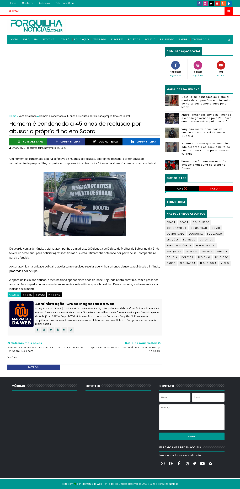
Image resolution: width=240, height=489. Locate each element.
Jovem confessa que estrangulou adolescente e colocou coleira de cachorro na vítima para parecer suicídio (206, 148)
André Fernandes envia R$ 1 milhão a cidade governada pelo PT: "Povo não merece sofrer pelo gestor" (207, 118)
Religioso (167, 39)
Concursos (201, 222)
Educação (81, 39)
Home (13, 116)
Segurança (188, 263)
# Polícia (27, 294)
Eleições (173, 239)
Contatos (27, 3)
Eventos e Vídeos (179, 245)
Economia (196, 233)
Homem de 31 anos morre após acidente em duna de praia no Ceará (204, 165)
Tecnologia (200, 39)
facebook (33, 367)
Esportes (117, 39)
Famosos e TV (205, 245)
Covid (216, 228)
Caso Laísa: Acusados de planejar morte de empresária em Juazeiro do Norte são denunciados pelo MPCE (206, 102)
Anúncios (44, 3)
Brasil (171, 222)
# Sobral (40, 294)
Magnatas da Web (92, 483)
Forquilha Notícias (168, 483)
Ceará (65, 39)
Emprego (99, 39)
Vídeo (225, 263)
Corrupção (198, 228)
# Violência (54, 294)
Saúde (183, 39)
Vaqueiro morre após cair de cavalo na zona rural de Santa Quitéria (203, 132)
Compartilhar (30, 141)
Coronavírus (176, 228)
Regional (49, 39)
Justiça (207, 251)
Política (134, 39)
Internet (192, 251)
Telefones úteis (64, 3)
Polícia (150, 39)
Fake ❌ (182, 188)
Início (13, 3)
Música (222, 251)
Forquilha (30, 39)
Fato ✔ (215, 188)
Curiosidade (176, 233)
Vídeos (14, 48)
